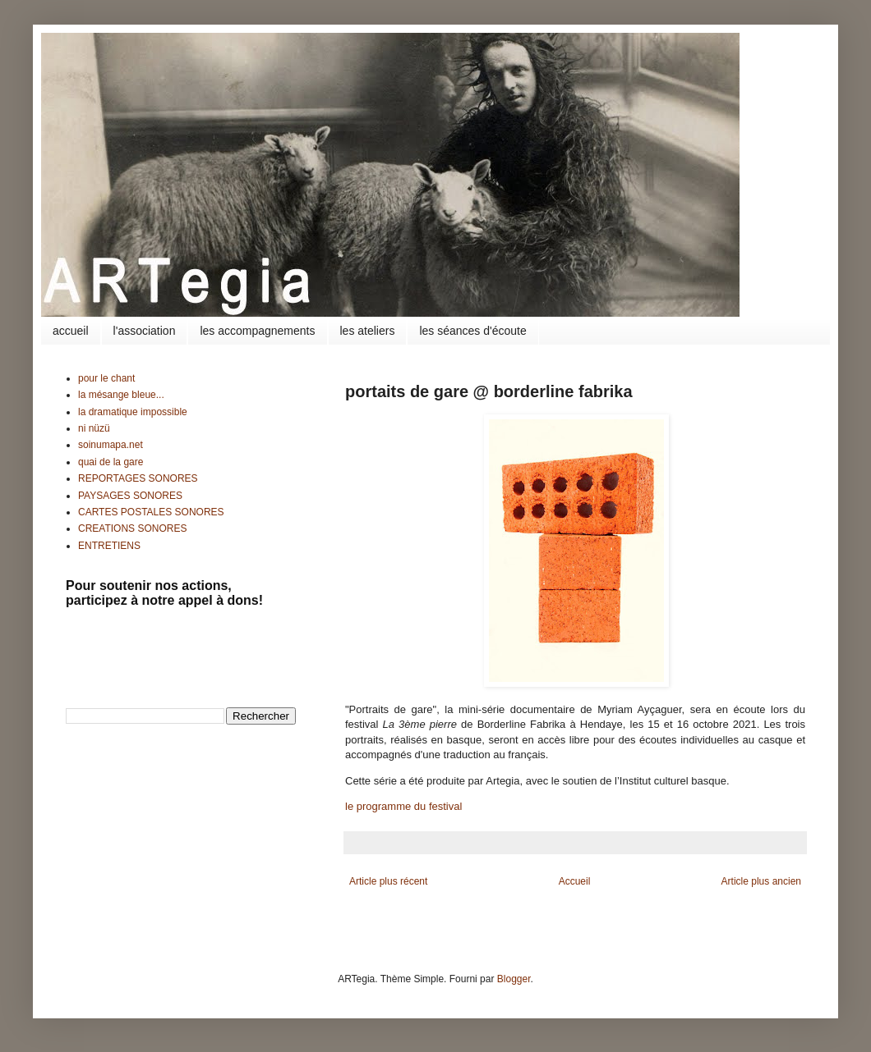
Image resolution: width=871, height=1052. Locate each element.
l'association (144, 330)
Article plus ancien (761, 881)
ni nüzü (94, 428)
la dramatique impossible (132, 412)
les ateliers (367, 330)
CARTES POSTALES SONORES (151, 512)
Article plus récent (388, 881)
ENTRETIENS (109, 545)
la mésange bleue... (121, 394)
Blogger (514, 979)
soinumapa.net (110, 445)
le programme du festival (403, 806)
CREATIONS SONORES (132, 528)
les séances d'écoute (472, 330)
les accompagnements (257, 330)
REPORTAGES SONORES (138, 478)
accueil (71, 330)
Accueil (575, 881)
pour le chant (106, 378)
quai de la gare (110, 462)
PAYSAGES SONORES (130, 495)
